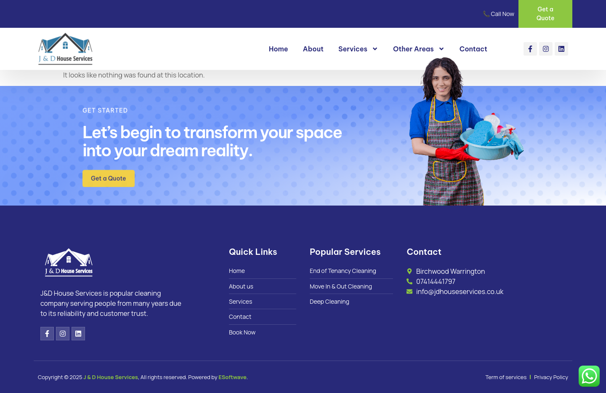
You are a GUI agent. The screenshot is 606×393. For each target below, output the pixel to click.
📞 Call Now (498, 14)
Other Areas (419, 48)
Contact (473, 49)
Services (358, 48)
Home (278, 49)
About (313, 49)
